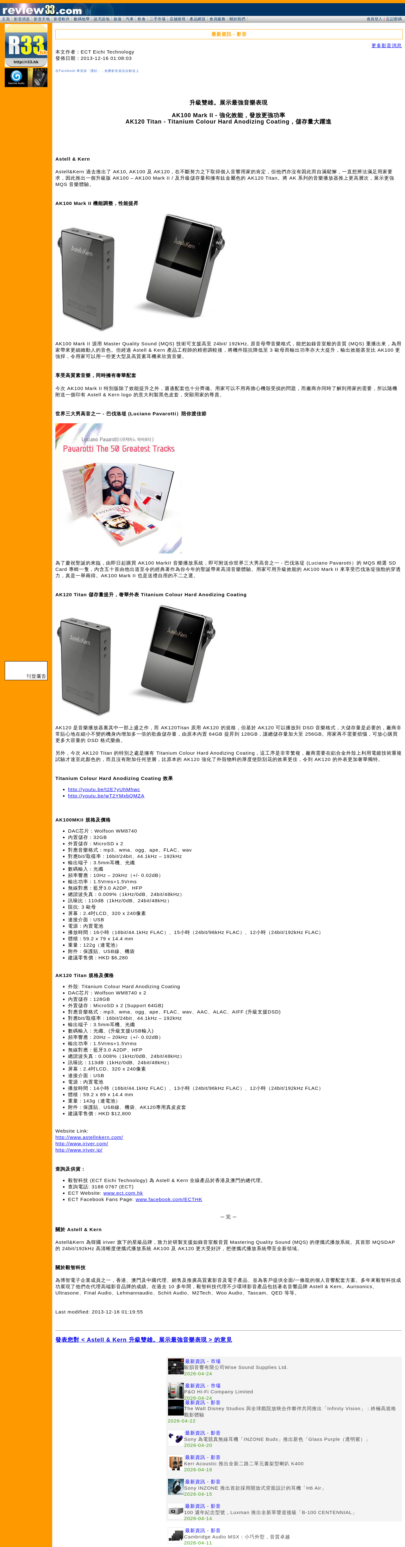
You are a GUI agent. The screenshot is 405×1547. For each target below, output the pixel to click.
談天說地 (101, 19)
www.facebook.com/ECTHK (169, 1199)
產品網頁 (197, 19)
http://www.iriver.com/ (81, 1143)
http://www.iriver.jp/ (79, 1150)
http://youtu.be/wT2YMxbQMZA (106, 795)
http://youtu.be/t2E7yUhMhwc (104, 789)
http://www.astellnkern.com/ (89, 1137)
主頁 (6, 19)
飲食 (142, 19)
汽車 (130, 19)
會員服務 (217, 19)
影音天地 (42, 19)
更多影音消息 (386, 45)
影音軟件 (62, 19)
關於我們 (237, 19)
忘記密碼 (394, 19)
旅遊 (118, 19)
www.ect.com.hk (123, 1193)
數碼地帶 (82, 19)
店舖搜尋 (177, 19)
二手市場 (157, 19)
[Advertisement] (110, 1401)
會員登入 (375, 19)
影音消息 (22, 19)
